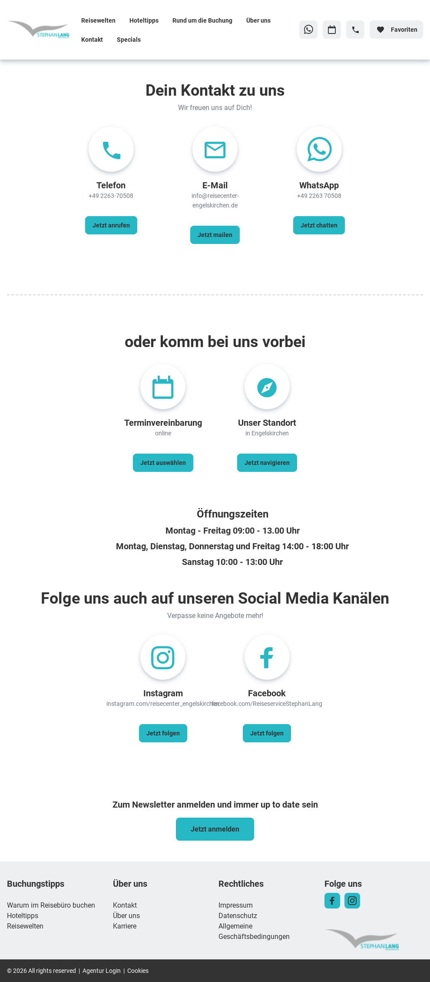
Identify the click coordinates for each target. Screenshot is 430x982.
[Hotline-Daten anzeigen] (355, 29)
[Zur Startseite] (40, 29)
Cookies (138, 970)
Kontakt (92, 39)
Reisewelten (98, 20)
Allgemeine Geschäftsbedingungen (254, 931)
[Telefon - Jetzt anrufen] (111, 225)
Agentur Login (102, 970)
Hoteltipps (144, 20)
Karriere (124, 925)
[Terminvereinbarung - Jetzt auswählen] (163, 463)
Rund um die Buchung (202, 20)
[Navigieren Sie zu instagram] (352, 901)
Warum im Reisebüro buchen (51, 904)
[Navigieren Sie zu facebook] (332, 901)
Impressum (235, 904)
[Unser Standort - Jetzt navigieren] (267, 463)
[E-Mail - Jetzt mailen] (215, 235)
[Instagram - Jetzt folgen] (163, 733)
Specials (129, 39)
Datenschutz (237, 915)
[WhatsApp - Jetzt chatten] (319, 225)
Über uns (258, 20)
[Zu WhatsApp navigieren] (308, 29)
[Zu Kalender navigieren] (332, 29)
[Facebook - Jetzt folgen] (267, 733)
